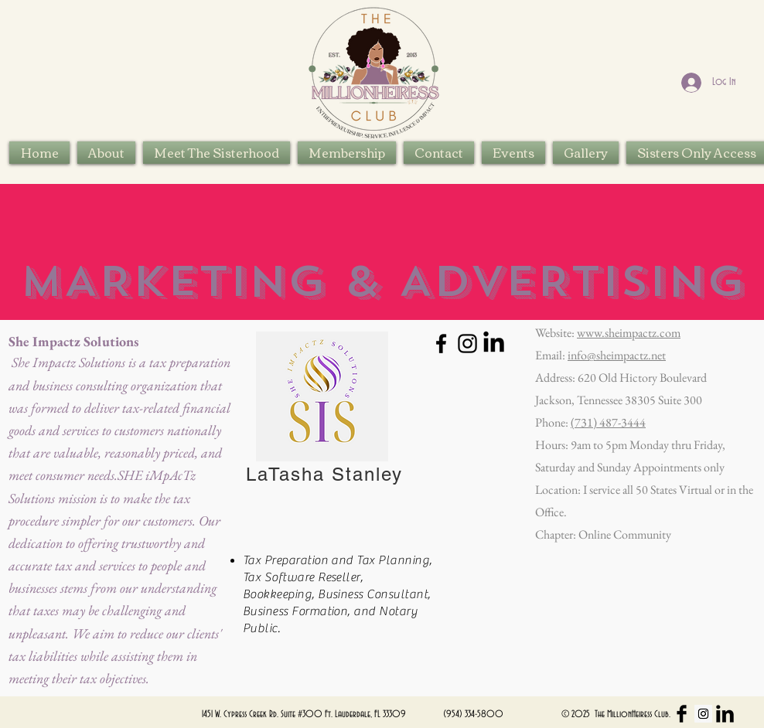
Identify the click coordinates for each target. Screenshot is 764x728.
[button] (216, 152)
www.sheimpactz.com (628, 333)
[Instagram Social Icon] (703, 714)
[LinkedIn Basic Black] (725, 714)
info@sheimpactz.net (617, 355)
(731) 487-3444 (608, 422)
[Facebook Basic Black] (682, 714)
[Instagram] (467, 343)
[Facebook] (441, 343)
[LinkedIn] (493, 343)
